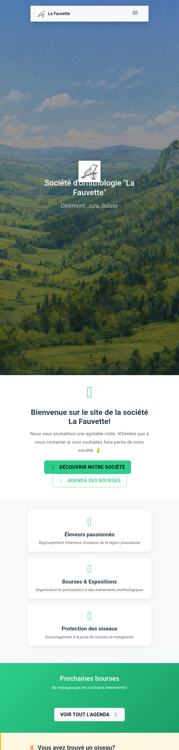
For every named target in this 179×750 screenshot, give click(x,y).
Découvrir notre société (87, 467)
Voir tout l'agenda (89, 714)
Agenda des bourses (89, 480)
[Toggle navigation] (136, 13)
